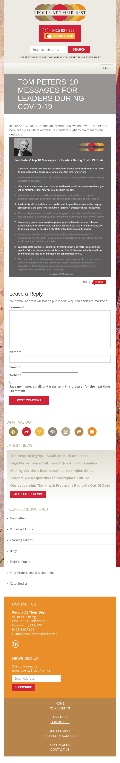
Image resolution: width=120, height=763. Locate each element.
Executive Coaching (92, 431)
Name (15, 352)
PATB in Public (20, 562)
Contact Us (60, 749)
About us (60, 717)
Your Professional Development (32, 573)
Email (14, 367)
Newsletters (18, 518)
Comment (16, 307)
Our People (60, 744)
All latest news (28, 494)
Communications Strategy (79, 431)
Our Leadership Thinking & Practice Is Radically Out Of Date (60, 485)
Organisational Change (27, 431)
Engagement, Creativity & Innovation (40, 431)
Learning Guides (21, 540)
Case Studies (18, 583)
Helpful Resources (59, 735)
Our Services (60, 731)
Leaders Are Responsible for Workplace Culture (49, 478)
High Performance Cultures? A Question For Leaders (53, 463)
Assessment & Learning (66, 431)
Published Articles (22, 529)
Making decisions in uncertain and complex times (51, 470)
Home (60, 703)
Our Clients (60, 708)
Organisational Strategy (14, 431)
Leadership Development (53, 431)
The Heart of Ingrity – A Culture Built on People (49, 455)
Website (15, 375)
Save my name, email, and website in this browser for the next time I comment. (59, 388)
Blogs (13, 551)
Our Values (60, 722)
